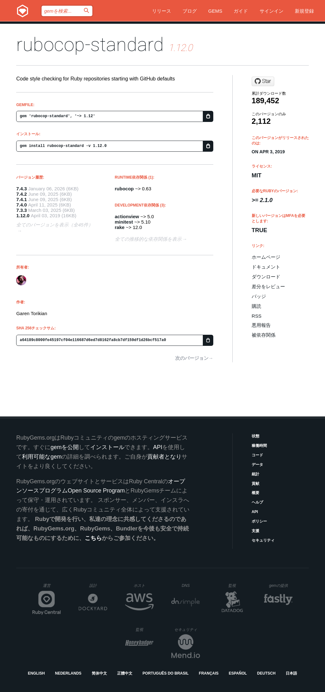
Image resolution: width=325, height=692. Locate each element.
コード (257, 455)
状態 (255, 436)
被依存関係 (263, 335)
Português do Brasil (166, 673)
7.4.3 (21, 188)
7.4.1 (21, 199)
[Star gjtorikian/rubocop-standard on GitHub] (263, 81)
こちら (93, 538)
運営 (52, 587)
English (36, 673)
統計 (255, 474)
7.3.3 (21, 210)
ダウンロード (266, 276)
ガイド (241, 11)
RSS (257, 316)
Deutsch (266, 673)
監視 (237, 585)
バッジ (259, 296)
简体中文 (99, 673)
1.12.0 (23, 215)
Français (209, 673)
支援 (255, 531)
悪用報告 (261, 325)
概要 (255, 493)
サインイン (271, 11)
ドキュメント (266, 267)
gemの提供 (281, 585)
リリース (161, 11)
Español (238, 673)
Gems (215, 11)
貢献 (255, 483)
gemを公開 (64, 447)
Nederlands (68, 673)
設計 (98, 585)
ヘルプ (257, 502)
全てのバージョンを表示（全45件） (54, 224)
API (255, 512)
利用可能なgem (42, 457)
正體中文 (124, 673)
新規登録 (304, 11)
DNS (191, 585)
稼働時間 (259, 445)
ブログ (189, 11)
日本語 (291, 673)
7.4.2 (21, 194)
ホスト (144, 585)
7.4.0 (21, 204)
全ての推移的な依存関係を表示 (148, 239)
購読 (256, 306)
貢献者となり (164, 457)
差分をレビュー (268, 286)
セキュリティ (263, 540)
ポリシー (259, 521)
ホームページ (266, 257)
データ (257, 464)
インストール (107, 447)
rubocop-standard (90, 44)
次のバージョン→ (194, 358)
